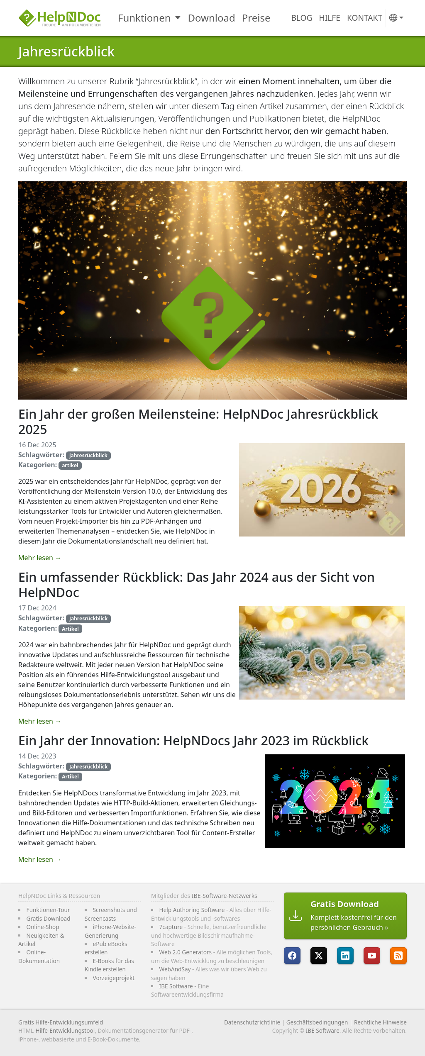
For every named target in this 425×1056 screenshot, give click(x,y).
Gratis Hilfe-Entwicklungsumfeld (60, 1022)
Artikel (70, 628)
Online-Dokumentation (39, 956)
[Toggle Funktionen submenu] (179, 18)
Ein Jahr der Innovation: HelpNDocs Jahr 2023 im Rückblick (193, 740)
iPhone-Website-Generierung (110, 931)
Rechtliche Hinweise (380, 1022)
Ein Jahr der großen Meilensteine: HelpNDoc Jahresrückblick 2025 (198, 421)
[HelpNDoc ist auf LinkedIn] (345, 955)
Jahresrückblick (66, 51)
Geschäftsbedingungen (317, 1022)
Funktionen (144, 17)
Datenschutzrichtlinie (252, 1022)
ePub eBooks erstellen (106, 948)
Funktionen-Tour (48, 910)
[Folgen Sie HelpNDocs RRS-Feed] (398, 955)
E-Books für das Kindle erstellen (109, 965)
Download (211, 17)
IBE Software (176, 986)
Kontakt (364, 17)
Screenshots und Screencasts (111, 914)
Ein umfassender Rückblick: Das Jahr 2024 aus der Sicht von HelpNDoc (196, 584)
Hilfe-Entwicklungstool (65, 1030)
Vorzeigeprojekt (114, 978)
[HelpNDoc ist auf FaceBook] (292, 955)
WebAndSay (175, 969)
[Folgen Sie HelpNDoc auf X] (318, 955)
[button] (396, 18)
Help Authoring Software (192, 910)
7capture (171, 927)
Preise (256, 17)
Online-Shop (43, 927)
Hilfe (329, 17)
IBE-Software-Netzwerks (224, 896)
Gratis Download (49, 918)
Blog (301, 17)
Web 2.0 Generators (185, 952)
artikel (70, 465)
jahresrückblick (88, 455)
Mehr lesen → (39, 557)
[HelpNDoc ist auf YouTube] (372, 955)
